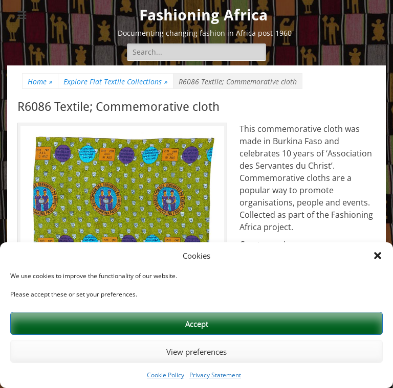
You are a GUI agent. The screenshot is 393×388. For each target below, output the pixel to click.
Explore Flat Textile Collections (115, 81)
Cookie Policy (165, 375)
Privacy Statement (215, 375)
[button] (378, 255)
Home (40, 81)
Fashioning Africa (203, 15)
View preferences (196, 352)
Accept (196, 323)
